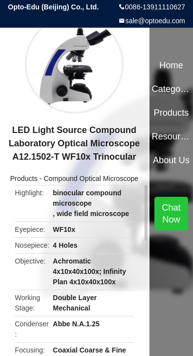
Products (23, 178)
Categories (171, 89)
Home (171, 65)
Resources (171, 136)
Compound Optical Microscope (91, 178)
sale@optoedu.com (155, 21)
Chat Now (171, 213)
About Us (171, 160)
